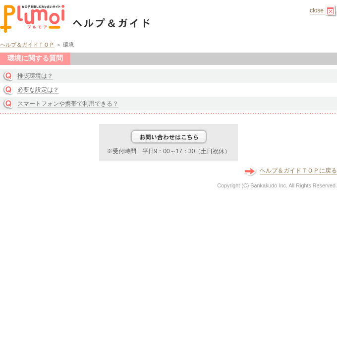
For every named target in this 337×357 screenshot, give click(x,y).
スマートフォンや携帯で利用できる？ (67, 103)
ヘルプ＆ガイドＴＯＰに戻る (298, 170)
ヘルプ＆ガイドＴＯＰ (27, 45)
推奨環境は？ (35, 75)
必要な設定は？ (38, 89)
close (323, 10)
